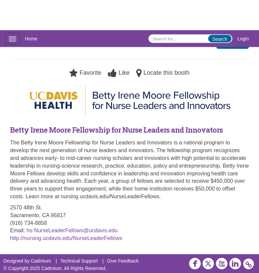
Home (31, 38)
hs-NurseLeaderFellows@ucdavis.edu (72, 230)
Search (219, 39)
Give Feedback (123, 261)
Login (243, 38)
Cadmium (41, 261)
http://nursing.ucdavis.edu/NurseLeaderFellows (66, 238)
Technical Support (79, 261)
